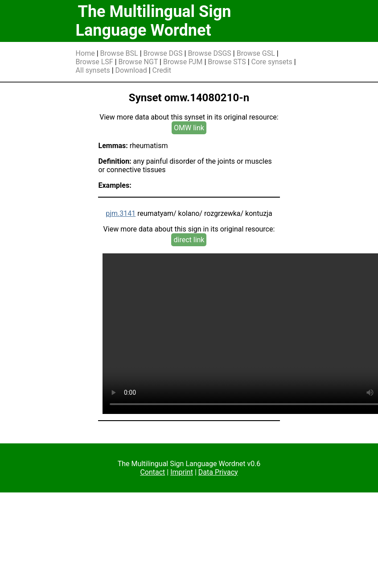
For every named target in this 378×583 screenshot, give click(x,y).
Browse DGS (163, 53)
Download (131, 70)
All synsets (93, 70)
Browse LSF (94, 62)
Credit (161, 70)
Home (85, 53)
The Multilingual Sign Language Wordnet (153, 21)
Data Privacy (218, 472)
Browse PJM (182, 62)
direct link (188, 240)
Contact (152, 472)
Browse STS (227, 62)
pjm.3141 (121, 213)
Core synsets (271, 62)
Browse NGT (138, 62)
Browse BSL (119, 53)
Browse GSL (256, 53)
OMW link (189, 128)
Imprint (181, 472)
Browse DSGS (209, 53)
